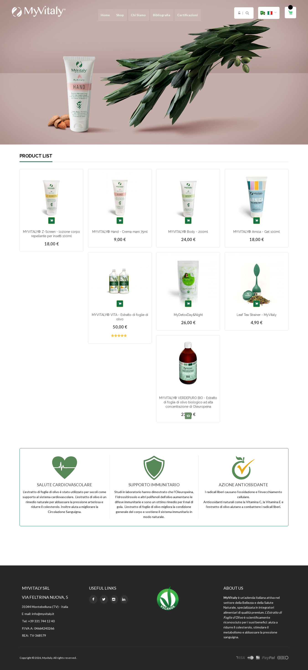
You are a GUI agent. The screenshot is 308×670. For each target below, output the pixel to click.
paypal (268, 658)
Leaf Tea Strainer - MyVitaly (257, 315)
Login (239, 13)
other (282, 658)
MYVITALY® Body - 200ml (188, 232)
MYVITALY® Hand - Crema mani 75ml (120, 232)
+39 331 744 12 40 (41, 621)
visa (240, 658)
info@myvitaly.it (43, 614)
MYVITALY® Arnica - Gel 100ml (256, 232)
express (258, 658)
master (250, 658)
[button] (269, 13)
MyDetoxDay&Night (188, 315)
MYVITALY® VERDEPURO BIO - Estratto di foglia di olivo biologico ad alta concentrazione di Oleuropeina (188, 402)
